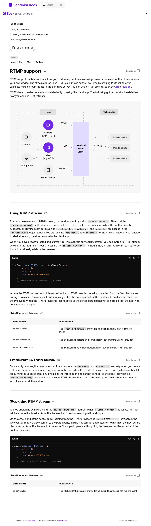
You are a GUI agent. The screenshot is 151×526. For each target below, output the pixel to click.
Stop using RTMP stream (23, 39)
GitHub (63, 520)
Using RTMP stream (20, 29)
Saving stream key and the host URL (30, 34)
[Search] (53, 5)
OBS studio (122, 87)
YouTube (32, 520)
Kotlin (15, 258)
